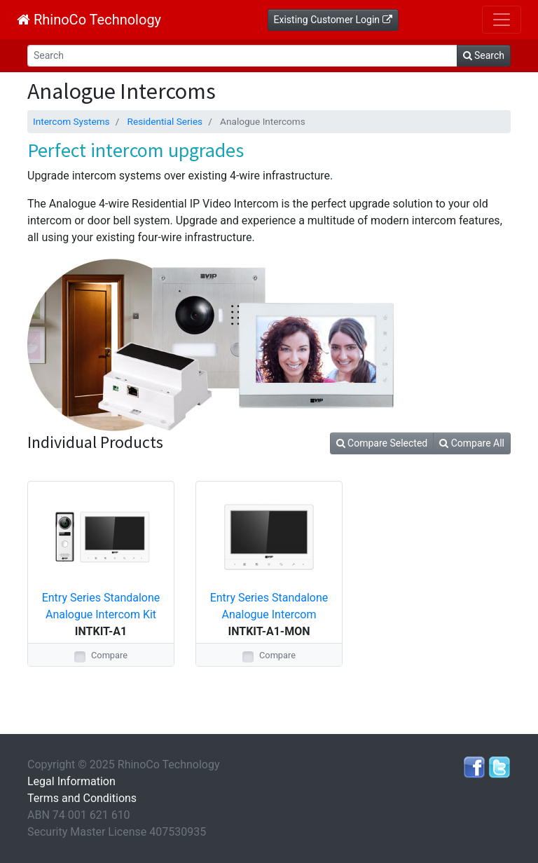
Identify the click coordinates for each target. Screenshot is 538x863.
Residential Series (165, 121)
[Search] (242, 56)
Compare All (471, 443)
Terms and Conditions (82, 798)
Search (483, 55)
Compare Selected (382, 443)
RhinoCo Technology (89, 19)
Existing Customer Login (333, 19)
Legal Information (71, 781)
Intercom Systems (71, 121)
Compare (109, 655)
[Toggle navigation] (501, 20)
